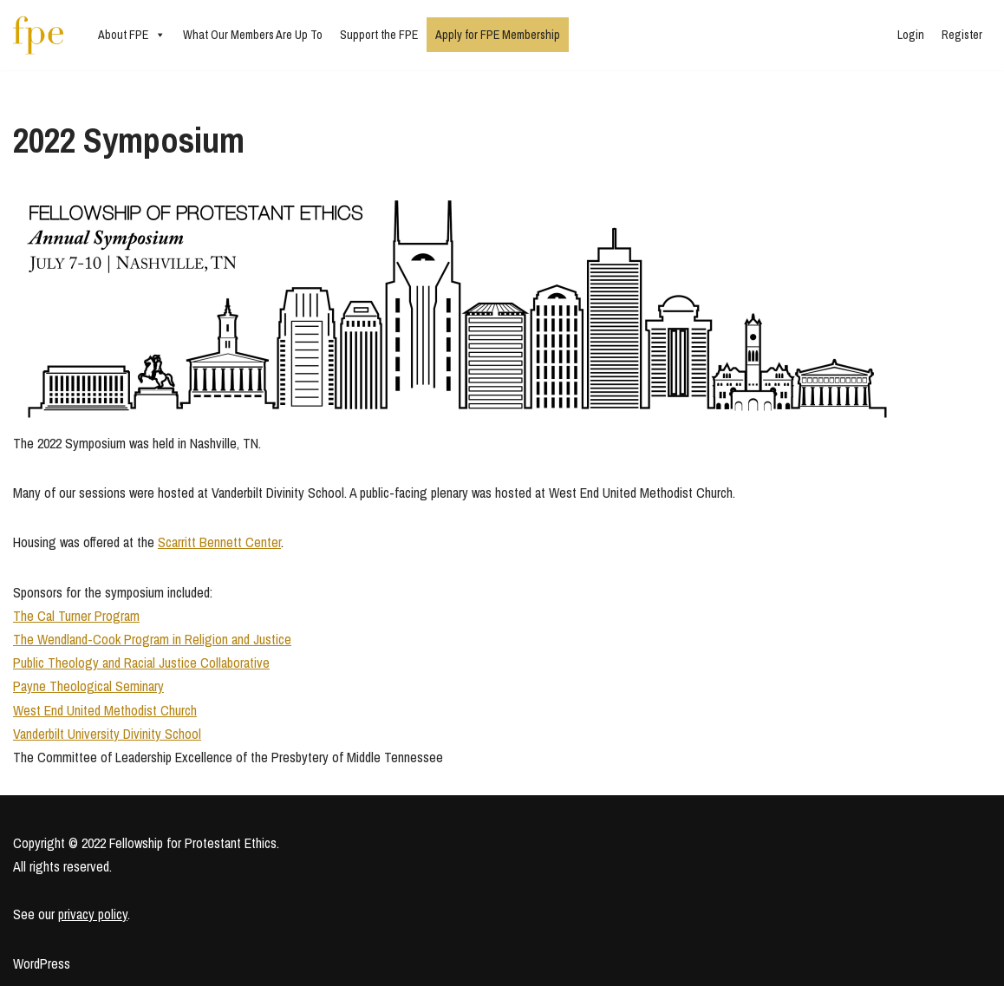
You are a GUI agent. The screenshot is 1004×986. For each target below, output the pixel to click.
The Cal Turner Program (76, 615)
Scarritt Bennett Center (219, 542)
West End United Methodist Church (105, 710)
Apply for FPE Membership (497, 34)
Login (910, 34)
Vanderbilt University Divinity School (107, 733)
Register (962, 34)
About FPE (132, 34)
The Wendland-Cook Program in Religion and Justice (152, 639)
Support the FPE (379, 34)
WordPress (41, 963)
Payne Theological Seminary (88, 685)
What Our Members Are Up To (253, 34)
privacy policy (92, 914)
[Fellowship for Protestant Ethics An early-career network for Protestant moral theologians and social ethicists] (38, 35)
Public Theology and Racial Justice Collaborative (141, 662)
